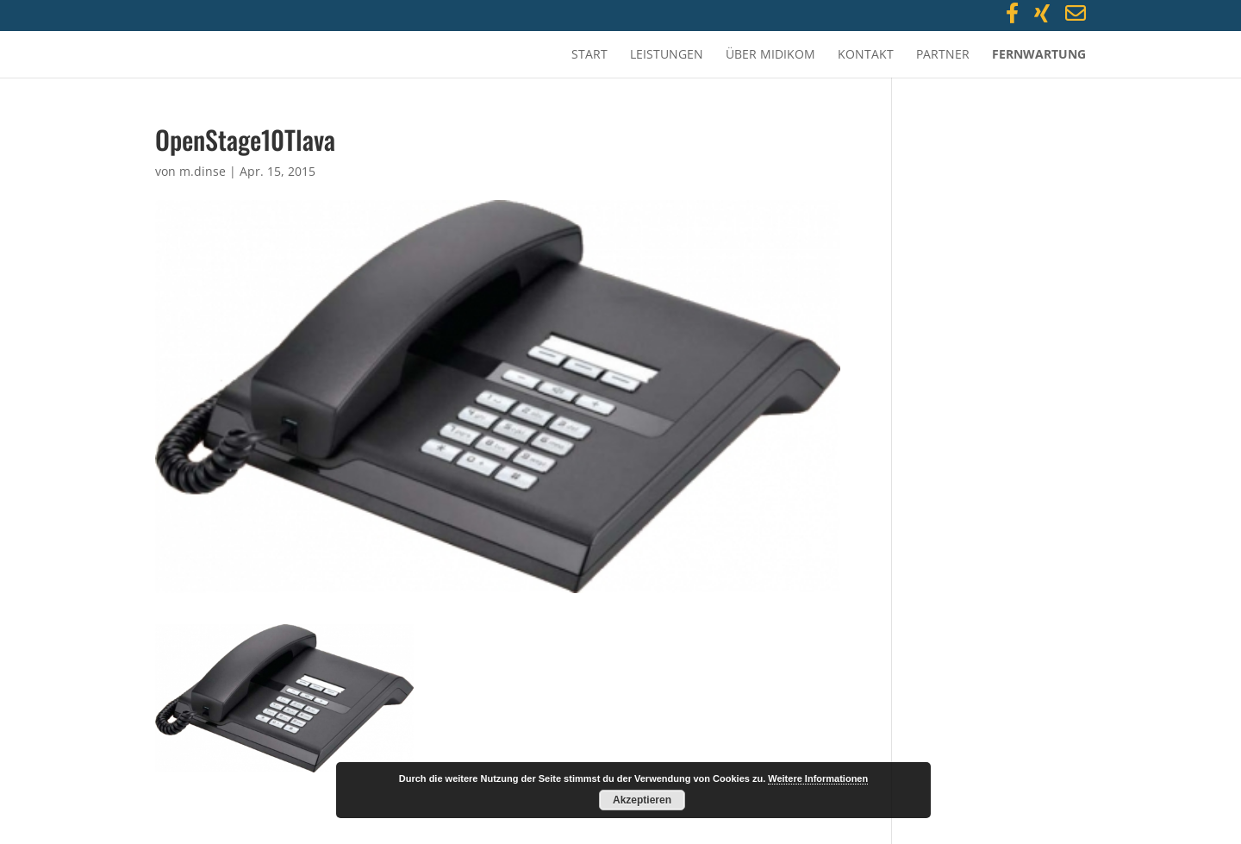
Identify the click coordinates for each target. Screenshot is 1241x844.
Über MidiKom (770, 55)
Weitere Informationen (818, 778)
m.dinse (202, 171)
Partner (943, 55)
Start (589, 55)
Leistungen (666, 55)
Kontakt (866, 55)
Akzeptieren (642, 800)
